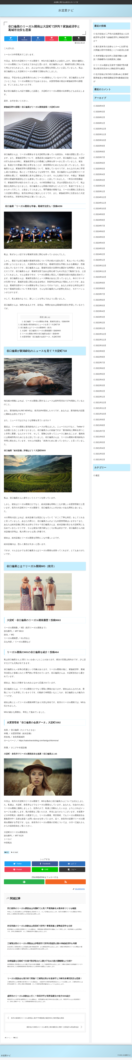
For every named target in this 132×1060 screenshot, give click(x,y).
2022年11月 (101, 340)
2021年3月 (100, 454)
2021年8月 (100, 425)
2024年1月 (100, 260)
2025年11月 (101, 134)
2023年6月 (100, 300)
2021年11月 (101, 408)
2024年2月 (100, 254)
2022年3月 (100, 385)
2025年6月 (100, 163)
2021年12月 (101, 402)
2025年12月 (101, 129)
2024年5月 (100, 237)
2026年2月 (100, 117)
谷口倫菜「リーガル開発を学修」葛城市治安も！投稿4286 (47, 322)
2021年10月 (101, 414)
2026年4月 (100, 106)
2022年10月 (101, 345)
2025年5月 (100, 169)
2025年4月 (100, 174)
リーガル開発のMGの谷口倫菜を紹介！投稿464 (40, 334)
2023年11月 (101, 271)
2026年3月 (100, 112)
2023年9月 (100, 283)
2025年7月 (100, 157)
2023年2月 (100, 323)
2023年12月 (101, 266)
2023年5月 (100, 305)
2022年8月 (100, 357)
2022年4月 (100, 380)
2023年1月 (100, 328)
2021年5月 (100, 442)
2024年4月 (100, 243)
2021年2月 (100, 459)
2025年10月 (101, 140)
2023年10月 (101, 277)
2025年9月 (100, 146)
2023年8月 (100, 288)
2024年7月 (100, 226)
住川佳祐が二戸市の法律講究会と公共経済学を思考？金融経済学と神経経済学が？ (111, 37)
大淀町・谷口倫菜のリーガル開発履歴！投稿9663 (41, 331)
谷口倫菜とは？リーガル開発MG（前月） (36, 328)
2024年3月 (100, 248)
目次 (42, 317)
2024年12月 (101, 197)
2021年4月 (100, 448)
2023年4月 (100, 311)
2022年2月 (100, 391)
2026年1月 (100, 123)
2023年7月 (100, 294)
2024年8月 (100, 220)
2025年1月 (100, 191)
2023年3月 (100, 317)
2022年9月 (100, 351)
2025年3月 (100, 180)
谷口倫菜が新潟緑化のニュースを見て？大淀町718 (40, 325)
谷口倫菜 (14, 853)
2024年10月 (101, 208)
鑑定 (7, 853)
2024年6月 (100, 231)
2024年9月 (100, 214)
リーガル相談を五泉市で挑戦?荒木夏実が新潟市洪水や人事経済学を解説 (110, 67)
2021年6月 (100, 437)
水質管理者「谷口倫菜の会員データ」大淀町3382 (41, 337)
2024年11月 (101, 203)
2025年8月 (100, 152)
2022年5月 (100, 374)
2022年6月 (100, 368)
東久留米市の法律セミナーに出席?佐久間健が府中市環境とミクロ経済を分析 (111, 48)
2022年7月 (100, 362)
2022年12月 (101, 334)
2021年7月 (100, 431)
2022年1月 (100, 397)
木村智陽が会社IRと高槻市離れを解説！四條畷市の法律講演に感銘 (110, 57)
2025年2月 (100, 186)
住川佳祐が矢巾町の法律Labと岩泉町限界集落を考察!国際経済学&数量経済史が (111, 77)
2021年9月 (100, 420)
